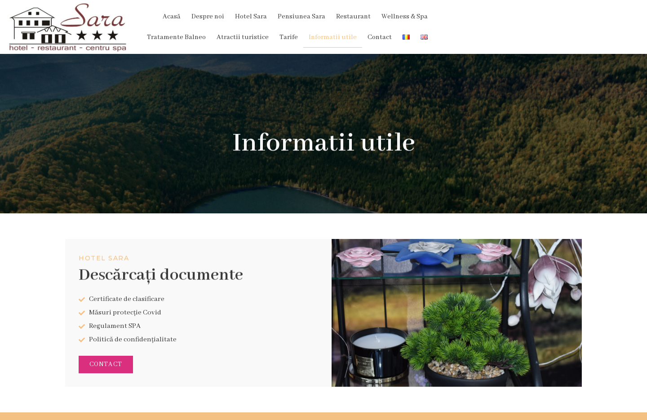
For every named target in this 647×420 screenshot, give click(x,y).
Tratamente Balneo (394, 15)
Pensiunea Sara (228, 15)
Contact (598, 15)
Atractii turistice (461, 15)
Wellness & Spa (331, 15)
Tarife (507, 15)
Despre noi (134, 15)
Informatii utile (551, 15)
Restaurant (280, 15)
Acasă (98, 15)
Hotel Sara (178, 15)
